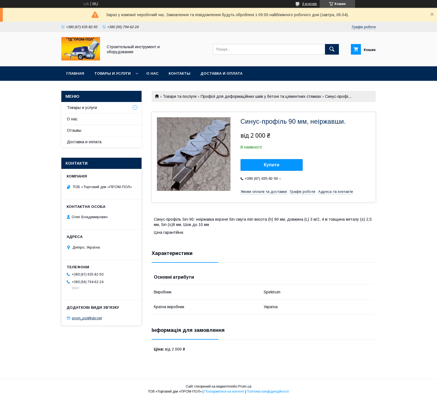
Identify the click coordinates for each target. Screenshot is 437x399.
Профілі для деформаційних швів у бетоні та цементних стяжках (261, 96)
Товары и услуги (112, 73)
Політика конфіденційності (268, 391)
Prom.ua (244, 386)
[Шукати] (332, 49)
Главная (75, 73)
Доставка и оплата (221, 73)
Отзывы (74, 130)
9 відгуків (309, 4)
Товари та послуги (179, 96)
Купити (272, 164)
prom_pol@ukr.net (87, 318)
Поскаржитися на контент (224, 391)
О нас (152, 73)
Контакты (179, 73)
